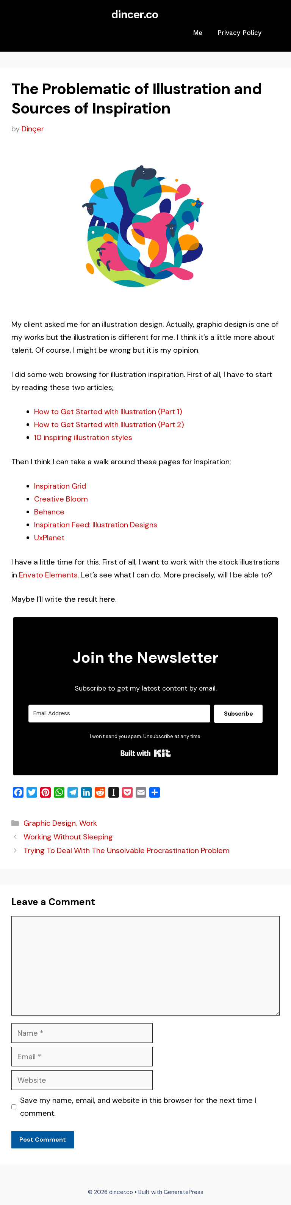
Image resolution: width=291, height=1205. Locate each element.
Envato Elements (48, 575)
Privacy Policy (239, 32)
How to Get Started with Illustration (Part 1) (108, 411)
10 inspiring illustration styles (83, 437)
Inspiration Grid (60, 486)
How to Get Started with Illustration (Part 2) (109, 424)
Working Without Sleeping (68, 837)
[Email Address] (119, 713)
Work (88, 823)
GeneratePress (183, 1192)
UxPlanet (49, 538)
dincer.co (134, 14)
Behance (49, 512)
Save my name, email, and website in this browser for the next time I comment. (138, 1106)
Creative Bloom (61, 499)
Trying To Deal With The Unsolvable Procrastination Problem (126, 850)
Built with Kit (145, 753)
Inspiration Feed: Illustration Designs (95, 525)
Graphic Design (49, 823)
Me (197, 32)
